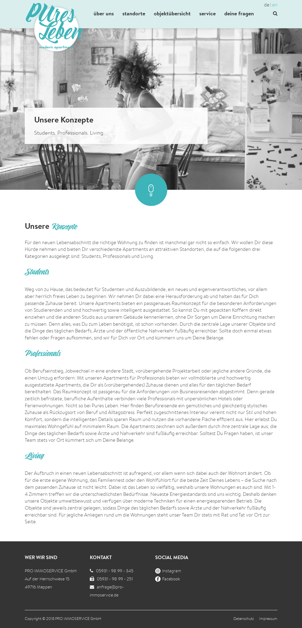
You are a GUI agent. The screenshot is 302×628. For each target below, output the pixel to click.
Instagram (168, 571)
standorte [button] (133, 13)
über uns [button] (104, 13)
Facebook (167, 579)
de (266, 5)
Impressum (268, 618)
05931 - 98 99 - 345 (114, 571)
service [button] (207, 13)
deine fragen (239, 13)
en (275, 5)
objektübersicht (172, 13)
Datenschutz (243, 618)
